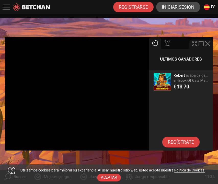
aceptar (109, 177)
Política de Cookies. (189, 170)
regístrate (181, 142)
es (209, 7)
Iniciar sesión (178, 7)
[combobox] (209, 7)
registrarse (133, 7)
